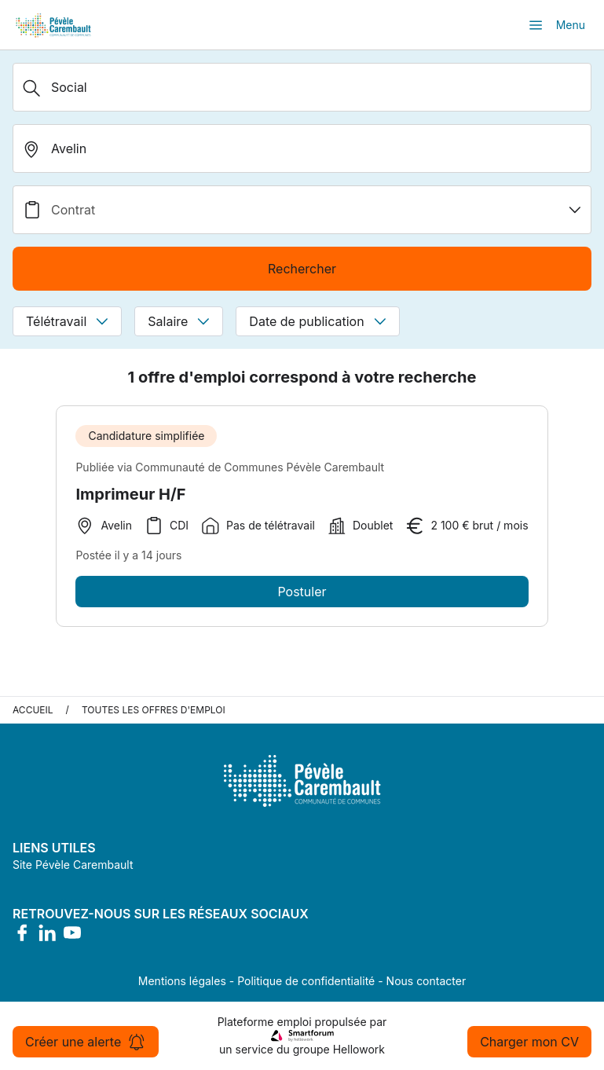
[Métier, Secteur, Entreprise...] (302, 87)
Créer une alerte (85, 1041)
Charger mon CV (529, 1042)
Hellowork (359, 1049)
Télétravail (67, 321)
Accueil (33, 710)
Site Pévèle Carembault (73, 864)
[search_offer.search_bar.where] (302, 148)
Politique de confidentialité (306, 981)
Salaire (179, 321)
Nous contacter (426, 981)
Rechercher (302, 269)
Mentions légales (182, 981)
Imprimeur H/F (130, 494)
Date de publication (317, 321)
